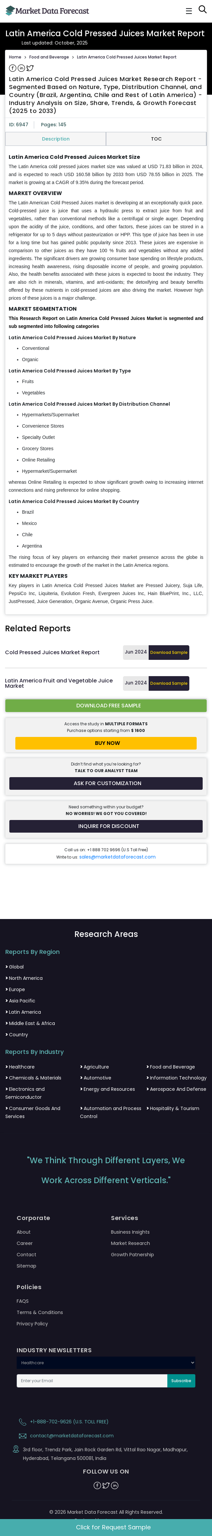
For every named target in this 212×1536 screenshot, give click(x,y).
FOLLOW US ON (106, 1471)
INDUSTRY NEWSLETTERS (54, 1350)
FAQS (23, 1301)
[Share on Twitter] (30, 67)
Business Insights (130, 1232)
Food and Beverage (49, 57)
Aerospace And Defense (176, 1089)
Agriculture (94, 1067)
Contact (26, 1254)
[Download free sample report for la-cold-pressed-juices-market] (106, 705)
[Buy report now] (106, 743)
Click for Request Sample (113, 1527)
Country (16, 1034)
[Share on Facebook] (13, 67)
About (24, 1232)
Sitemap (26, 1266)
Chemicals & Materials (33, 1078)
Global (14, 967)
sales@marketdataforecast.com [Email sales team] (117, 857)
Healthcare (20, 1067)
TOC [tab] (156, 139)
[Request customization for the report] (106, 783)
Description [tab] (56, 139)
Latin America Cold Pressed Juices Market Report (127, 57)
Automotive (95, 1078)
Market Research (130, 1243)
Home (15, 57)
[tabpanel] (106, 380)
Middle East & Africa (30, 1023)
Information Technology (176, 1078)
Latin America (23, 1012)
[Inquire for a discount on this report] (106, 826)
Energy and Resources (107, 1089)
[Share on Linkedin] (22, 67)
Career (25, 1243)
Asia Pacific (20, 1000)
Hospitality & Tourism (172, 1108)
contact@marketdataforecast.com (65, 1435)
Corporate (33, 1218)
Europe (15, 989)
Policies (29, 1287)
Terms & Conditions (40, 1312)
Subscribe (181, 1380)
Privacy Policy (32, 1323)
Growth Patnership (132, 1254)
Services (124, 1218)
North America (24, 978)
